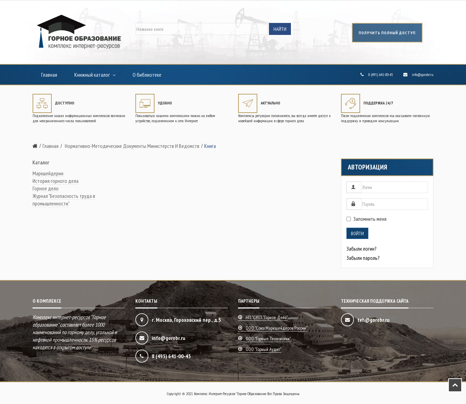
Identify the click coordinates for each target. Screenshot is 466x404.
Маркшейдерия (48, 173)
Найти (279, 29)
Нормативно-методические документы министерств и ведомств (131, 145)
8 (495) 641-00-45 (380, 74)
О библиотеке (147, 74)
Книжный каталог (92, 74)
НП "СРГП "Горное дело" (267, 317)
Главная (49, 74)
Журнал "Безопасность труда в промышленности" (64, 199)
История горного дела (55, 180)
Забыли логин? (361, 248)
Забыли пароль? (363, 258)
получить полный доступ (387, 32)
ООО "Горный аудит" (263, 349)
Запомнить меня (366, 218)
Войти (357, 233)
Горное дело (46, 188)
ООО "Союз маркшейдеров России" (276, 328)
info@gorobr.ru (422, 74)
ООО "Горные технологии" (268, 339)
